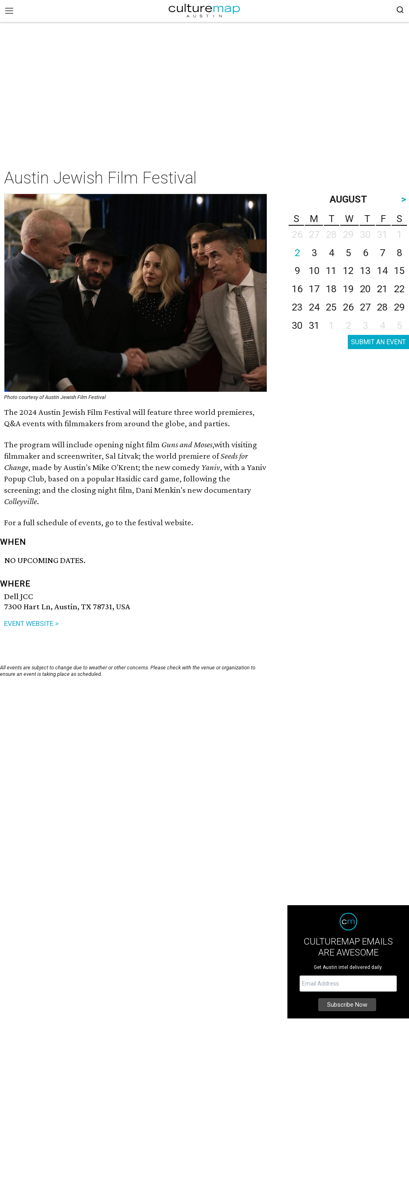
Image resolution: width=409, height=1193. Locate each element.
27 (365, 307)
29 (399, 307)
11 (331, 270)
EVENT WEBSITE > (31, 623)
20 (365, 289)
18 (331, 289)
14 (382, 270)
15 (399, 270)
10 (314, 270)
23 (297, 307)
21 (382, 289)
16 (297, 289)
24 (314, 307)
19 (348, 289)
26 (348, 307)
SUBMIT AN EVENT (378, 342)
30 (297, 325)
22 (399, 289)
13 (365, 270)
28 (382, 307)
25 (331, 307)
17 (314, 289)
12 (348, 270)
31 (314, 325)
